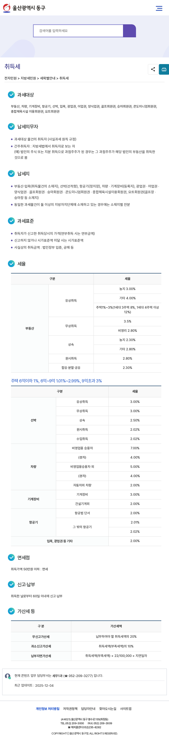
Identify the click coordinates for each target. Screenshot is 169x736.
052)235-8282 (92, 727)
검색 (129, 30)
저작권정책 (70, 709)
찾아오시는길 (107, 709)
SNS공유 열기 (153, 69)
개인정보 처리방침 (47, 709)
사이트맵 (126, 709)
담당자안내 (88, 709)
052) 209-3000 (74, 723)
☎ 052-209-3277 (78, 676)
